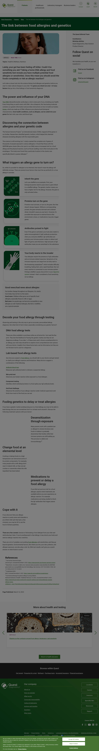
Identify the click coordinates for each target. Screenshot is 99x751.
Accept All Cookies (74, 739)
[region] (49, 743)
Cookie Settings (73, 748)
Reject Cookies (74, 743)
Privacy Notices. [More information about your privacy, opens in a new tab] (22, 749)
